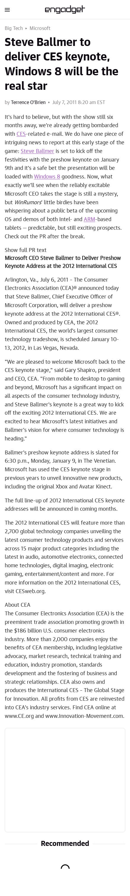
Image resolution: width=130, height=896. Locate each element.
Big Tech (14, 28)
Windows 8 (47, 177)
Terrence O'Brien (28, 102)
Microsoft (40, 28)
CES (21, 134)
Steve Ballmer (37, 151)
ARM (89, 219)
